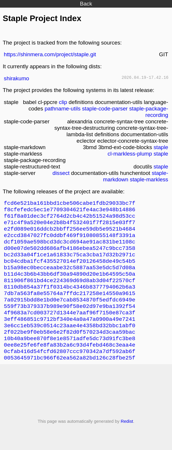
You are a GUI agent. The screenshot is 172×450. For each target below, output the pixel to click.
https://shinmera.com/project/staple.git (50, 54)
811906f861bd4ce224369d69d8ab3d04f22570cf (69, 291)
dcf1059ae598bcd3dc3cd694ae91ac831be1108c (69, 247)
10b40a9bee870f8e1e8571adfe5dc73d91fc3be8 (69, 357)
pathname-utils (62, 108)
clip (63, 102)
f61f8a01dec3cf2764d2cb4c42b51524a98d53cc (69, 218)
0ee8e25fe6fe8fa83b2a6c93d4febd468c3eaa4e (69, 365)
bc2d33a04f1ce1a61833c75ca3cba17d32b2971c (69, 262)
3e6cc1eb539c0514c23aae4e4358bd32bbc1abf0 (69, 343)
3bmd (90, 147)
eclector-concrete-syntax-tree (132, 141)
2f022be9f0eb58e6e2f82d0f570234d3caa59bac (69, 350)
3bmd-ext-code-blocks (125, 147)
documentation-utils (118, 102)
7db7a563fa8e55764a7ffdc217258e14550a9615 (69, 306)
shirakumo (16, 78)
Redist (127, 443)
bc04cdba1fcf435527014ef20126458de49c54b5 (69, 269)
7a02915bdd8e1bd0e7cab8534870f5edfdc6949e (69, 313)
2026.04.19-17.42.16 (145, 78)
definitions (81, 102)
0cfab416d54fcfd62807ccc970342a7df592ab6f (69, 372)
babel (29, 102)
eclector (86, 141)
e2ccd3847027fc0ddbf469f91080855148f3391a (69, 240)
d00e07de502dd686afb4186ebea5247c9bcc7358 (69, 255)
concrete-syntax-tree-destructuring (111, 124)
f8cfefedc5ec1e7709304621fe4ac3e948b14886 (69, 211)
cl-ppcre (47, 102)
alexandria (79, 121)
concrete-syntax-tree (119, 121)
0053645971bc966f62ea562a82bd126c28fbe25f (69, 379)
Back (86, 4)
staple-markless (149, 179)
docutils (143, 166)
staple (161, 147)
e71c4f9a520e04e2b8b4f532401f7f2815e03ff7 (69, 225)
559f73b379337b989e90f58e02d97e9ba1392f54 (69, 321)
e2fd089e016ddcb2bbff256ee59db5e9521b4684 (69, 233)
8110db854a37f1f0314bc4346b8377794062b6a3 (69, 299)
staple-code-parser (105, 108)
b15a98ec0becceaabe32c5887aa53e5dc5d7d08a (69, 277)
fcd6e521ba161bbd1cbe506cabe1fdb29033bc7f (69, 203)
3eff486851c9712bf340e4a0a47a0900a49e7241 (69, 335)
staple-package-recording (148, 111)
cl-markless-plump (130, 154)
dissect (61, 173)
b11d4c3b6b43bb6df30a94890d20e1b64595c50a (69, 284)
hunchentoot (135, 173)
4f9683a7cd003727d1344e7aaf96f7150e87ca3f (69, 328)
